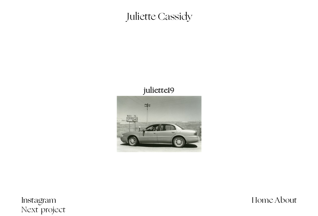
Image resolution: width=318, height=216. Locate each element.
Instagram (38, 201)
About (286, 201)
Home (262, 201)
